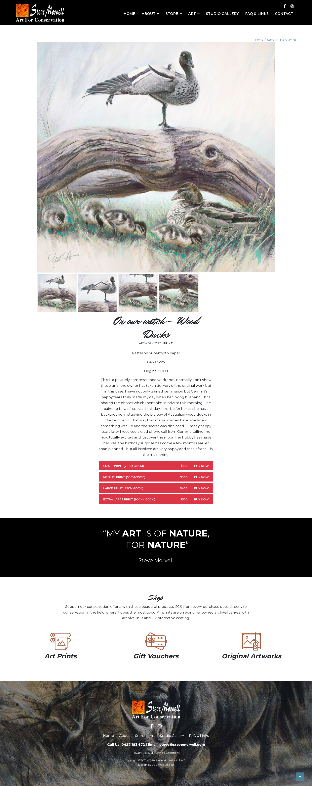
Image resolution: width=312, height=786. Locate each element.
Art (152, 736)
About (124, 736)
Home (259, 39)
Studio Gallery (172, 736)
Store (271, 39)
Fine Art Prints (287, 39)
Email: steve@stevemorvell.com (176, 745)
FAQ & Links (199, 736)
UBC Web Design (163, 764)
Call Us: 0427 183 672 (126, 745)
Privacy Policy (141, 752)
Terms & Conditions (167, 752)
